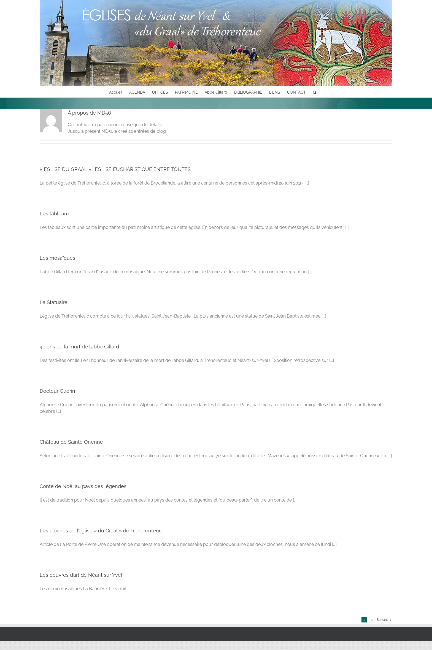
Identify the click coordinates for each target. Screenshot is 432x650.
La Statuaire (54, 302)
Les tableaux (55, 213)
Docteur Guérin (57, 391)
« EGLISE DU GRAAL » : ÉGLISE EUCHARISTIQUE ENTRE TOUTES (115, 169)
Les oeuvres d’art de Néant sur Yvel (81, 575)
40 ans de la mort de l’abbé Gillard (79, 347)
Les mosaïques (57, 258)
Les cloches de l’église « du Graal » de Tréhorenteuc (101, 530)
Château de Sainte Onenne (71, 442)
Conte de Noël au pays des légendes (83, 486)
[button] (314, 91)
